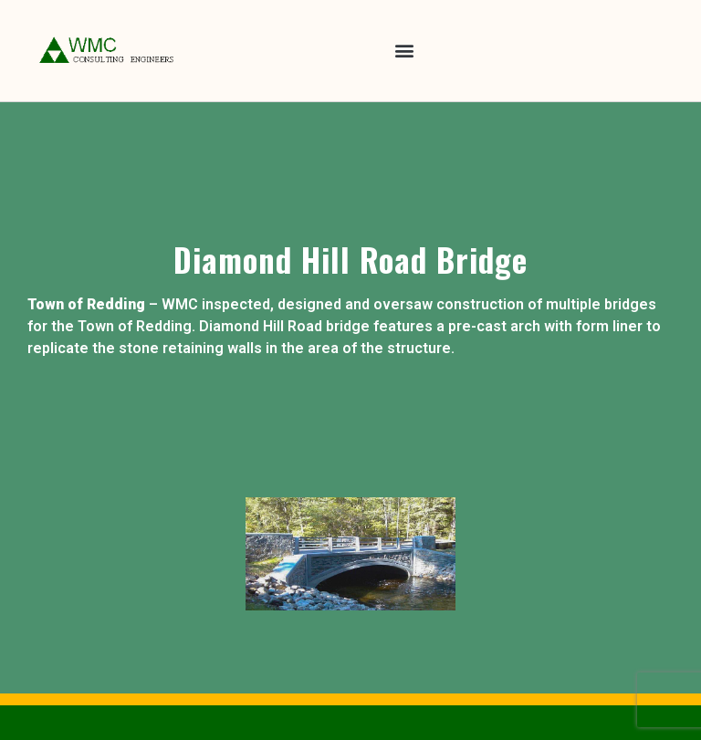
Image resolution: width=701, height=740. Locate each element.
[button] (405, 51)
